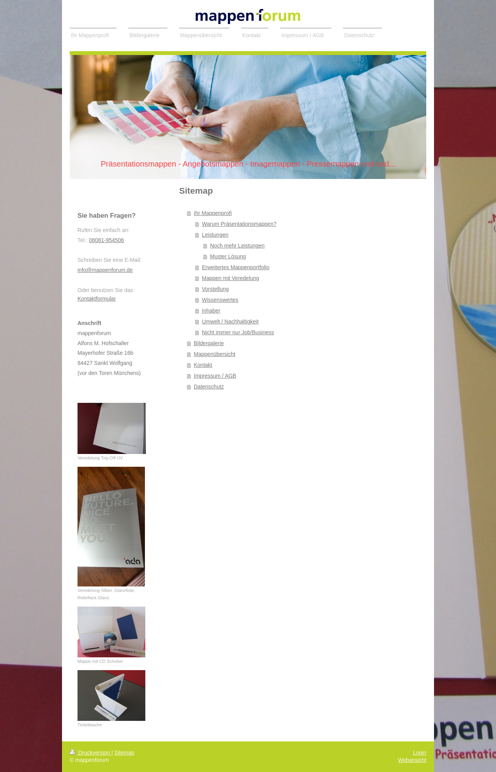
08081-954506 (106, 240)
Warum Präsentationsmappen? (239, 224)
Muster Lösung (228, 256)
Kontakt (203, 365)
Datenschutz (209, 386)
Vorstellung (215, 289)
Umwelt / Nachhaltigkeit (230, 321)
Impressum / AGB (215, 376)
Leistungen (215, 235)
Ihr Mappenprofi (213, 213)
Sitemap (124, 753)
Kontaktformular (97, 299)
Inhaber (211, 311)
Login (419, 753)
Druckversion (90, 753)
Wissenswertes (220, 300)
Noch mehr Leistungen (237, 245)
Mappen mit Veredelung (230, 278)
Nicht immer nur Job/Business (238, 332)
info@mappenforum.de (105, 270)
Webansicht (412, 760)
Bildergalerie (209, 343)
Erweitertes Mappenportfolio (235, 267)
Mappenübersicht (214, 354)
